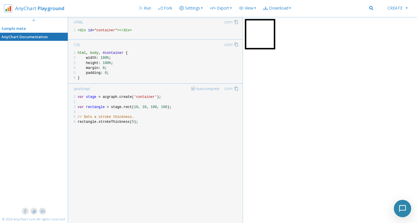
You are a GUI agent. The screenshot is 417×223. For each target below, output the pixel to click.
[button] (247, 8)
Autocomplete (208, 88)
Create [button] (397, 8)
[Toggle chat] (402, 208)
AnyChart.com (25, 219)
